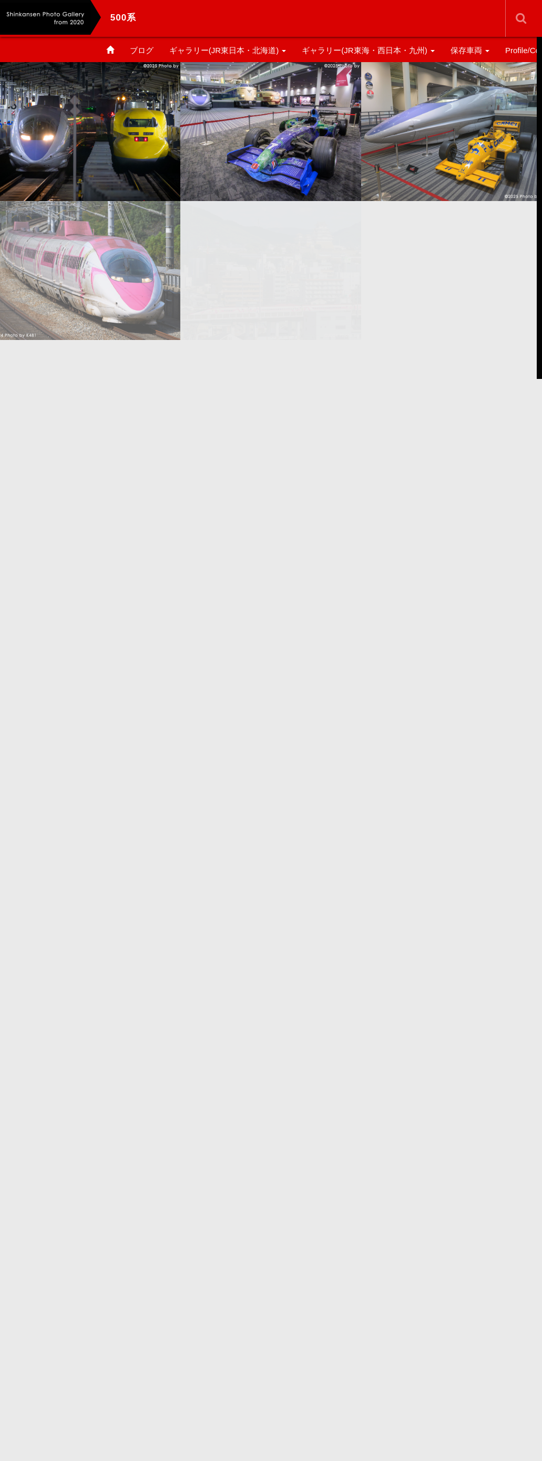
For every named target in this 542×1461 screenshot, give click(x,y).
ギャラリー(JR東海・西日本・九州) (368, 50)
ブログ (142, 50)
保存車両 (470, 50)
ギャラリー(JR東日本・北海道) (228, 50)
